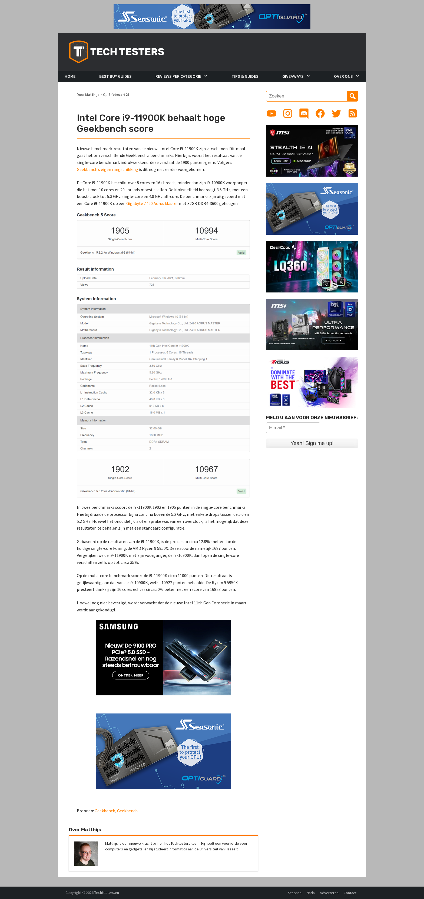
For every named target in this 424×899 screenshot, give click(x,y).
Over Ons (343, 76)
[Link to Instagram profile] (287, 113)
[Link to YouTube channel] (271, 113)
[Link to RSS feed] (352, 113)
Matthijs (92, 94)
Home (70, 76)
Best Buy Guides (115, 76)
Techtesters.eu (106, 892)
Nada (311, 892)
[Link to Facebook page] (320, 113)
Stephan (295, 892)
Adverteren (329, 892)
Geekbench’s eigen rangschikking (107, 169)
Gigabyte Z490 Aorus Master (152, 203)
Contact (350, 892)
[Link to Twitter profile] (336, 113)
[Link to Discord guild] (304, 113)
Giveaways (293, 76)
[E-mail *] (293, 427)
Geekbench (105, 810)
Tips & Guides (245, 76)
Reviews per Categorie (178, 76)
